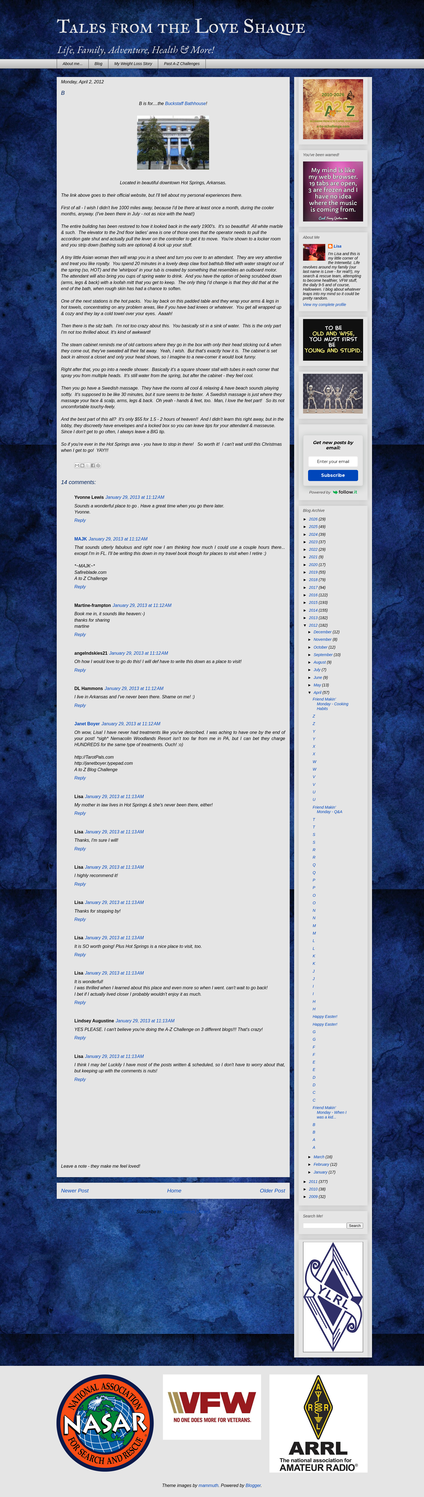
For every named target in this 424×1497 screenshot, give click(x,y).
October (321, 647)
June (318, 677)
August (320, 662)
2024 (314, 534)
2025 (314, 526)
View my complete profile (324, 304)
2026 (314, 519)
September (324, 654)
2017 (314, 587)
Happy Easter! (325, 1016)
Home (174, 1191)
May (318, 685)
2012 (314, 625)
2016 (314, 595)
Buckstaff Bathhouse (185, 103)
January (321, 1172)
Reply (80, 520)
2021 (314, 557)
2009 (314, 1196)
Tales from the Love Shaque (181, 26)
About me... (73, 63)
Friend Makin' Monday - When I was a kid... (329, 1112)
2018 (314, 579)
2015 (314, 602)
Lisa (337, 246)
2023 (314, 542)
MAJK (81, 539)
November (323, 639)
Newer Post (75, 1191)
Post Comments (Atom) (186, 1211)
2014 (314, 610)
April (318, 692)
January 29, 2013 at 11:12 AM (134, 497)
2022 (314, 549)
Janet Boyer (87, 723)
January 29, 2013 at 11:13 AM (114, 796)
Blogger (253, 1485)
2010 (314, 1189)
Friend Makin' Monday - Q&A (327, 809)
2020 (314, 564)
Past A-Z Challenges (182, 63)
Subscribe (333, 475)
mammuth (208, 1485)
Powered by (333, 492)
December (323, 632)
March (320, 1157)
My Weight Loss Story (133, 63)
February (322, 1164)
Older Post (272, 1191)
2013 (314, 618)
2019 (314, 572)
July (318, 669)
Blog (98, 63)
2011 (314, 1181)
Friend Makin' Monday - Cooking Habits (330, 704)
